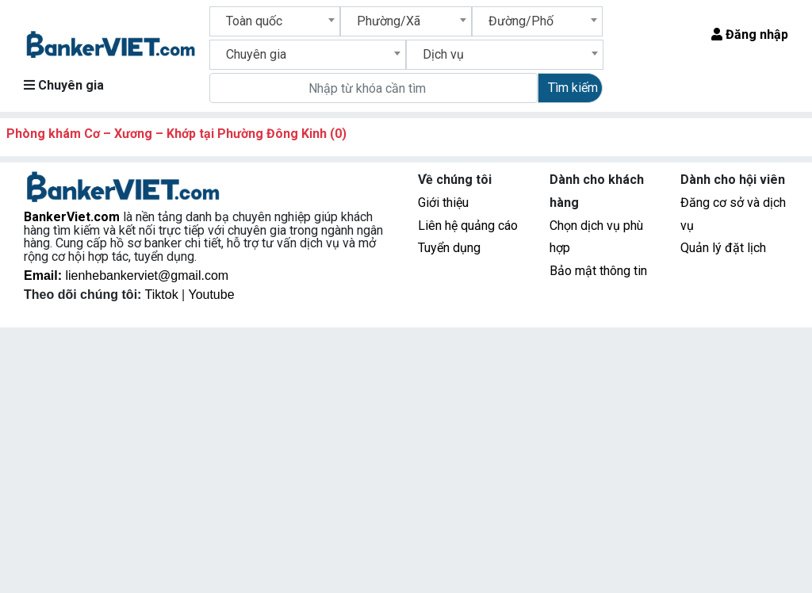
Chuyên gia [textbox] (256, 54)
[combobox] (275, 21)
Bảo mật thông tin (598, 270)
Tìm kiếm (573, 87)
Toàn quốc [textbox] (254, 21)
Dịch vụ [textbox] (443, 54)
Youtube (211, 294)
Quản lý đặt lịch (723, 247)
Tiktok (163, 294)
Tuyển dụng (449, 247)
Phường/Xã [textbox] (388, 21)
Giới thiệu (443, 202)
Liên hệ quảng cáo (468, 225)
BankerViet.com (72, 216)
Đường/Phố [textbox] (520, 21)
